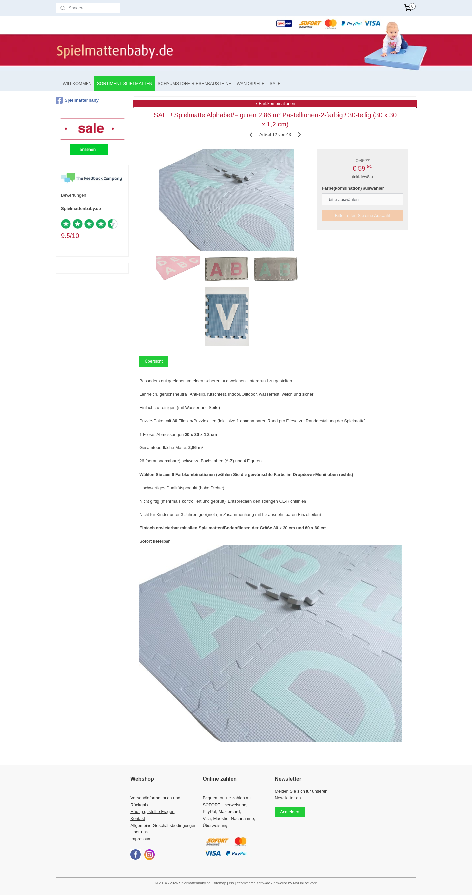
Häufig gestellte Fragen (152, 811)
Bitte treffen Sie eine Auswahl (362, 215)
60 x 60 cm (316, 527)
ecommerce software (253, 883)
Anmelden (289, 811)
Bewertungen (73, 195)
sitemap (219, 883)
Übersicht (154, 361)
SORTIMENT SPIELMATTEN (124, 83)
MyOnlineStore (305, 883)
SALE (275, 83)
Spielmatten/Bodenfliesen (225, 527)
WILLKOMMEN (77, 83)
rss (231, 883)
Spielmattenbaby (77, 100)
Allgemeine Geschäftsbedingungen (163, 825)
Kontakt (137, 818)
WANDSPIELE (251, 83)
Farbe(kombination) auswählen (353, 188)
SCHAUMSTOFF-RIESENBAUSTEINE (194, 83)
